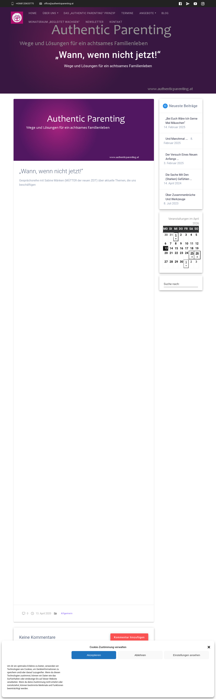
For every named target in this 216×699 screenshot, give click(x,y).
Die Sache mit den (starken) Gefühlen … (179, 177)
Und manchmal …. (177, 138)
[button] (209, 647)
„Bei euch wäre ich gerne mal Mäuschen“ (181, 121)
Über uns (49, 13)
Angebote (146, 13)
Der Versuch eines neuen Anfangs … (181, 157)
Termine (127, 13)
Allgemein (67, 613)
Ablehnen (140, 655)
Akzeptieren (94, 655)
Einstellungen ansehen (186, 655)
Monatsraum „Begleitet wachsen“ (54, 22)
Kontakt (116, 22)
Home (33, 13)
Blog (165, 13)
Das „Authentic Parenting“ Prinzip (89, 13)
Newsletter (94, 22)
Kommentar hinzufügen (129, 637)
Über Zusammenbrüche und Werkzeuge (180, 197)
